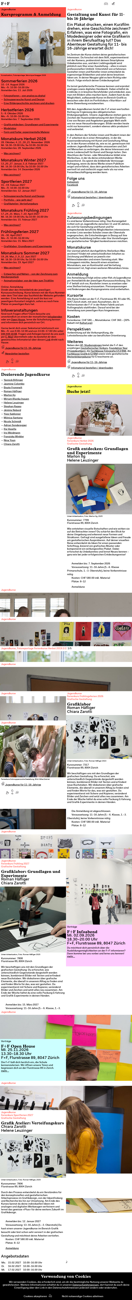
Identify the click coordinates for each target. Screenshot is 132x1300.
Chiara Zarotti (12, 444)
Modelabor (10, 128)
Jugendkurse (8, 369)
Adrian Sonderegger (15, 425)
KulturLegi (86, 323)
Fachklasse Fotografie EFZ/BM (108, 351)
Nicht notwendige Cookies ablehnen (82, 1296)
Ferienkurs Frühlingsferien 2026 (85, 696)
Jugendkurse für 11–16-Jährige (21, 348)
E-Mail (9, 337)
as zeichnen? (13, 153)
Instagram (73, 182)
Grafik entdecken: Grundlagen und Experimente (31, 125)
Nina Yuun (9, 440)
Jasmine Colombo (14, 384)
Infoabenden (55, 317)
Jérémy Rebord (12, 410)
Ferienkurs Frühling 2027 (15, 864)
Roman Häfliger (13, 391)
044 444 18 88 (9, 334)
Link (48, 340)
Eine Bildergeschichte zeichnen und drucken (29, 103)
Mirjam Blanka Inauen (16, 399)
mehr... (71, 956)
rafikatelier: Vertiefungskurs (22, 204)
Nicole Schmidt (12, 421)
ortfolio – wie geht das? (18, 200)
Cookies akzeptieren (35, 1296)
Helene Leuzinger (14, 403)
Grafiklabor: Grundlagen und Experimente (28, 246)
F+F (5, 3)
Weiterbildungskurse (79, 357)
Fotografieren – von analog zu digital (24, 96)
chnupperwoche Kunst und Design (24, 196)
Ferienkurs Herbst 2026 (80, 441)
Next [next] (123, 742)
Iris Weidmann (12, 433)
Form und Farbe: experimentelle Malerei (27, 132)
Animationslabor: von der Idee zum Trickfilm (29, 281)
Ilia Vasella (10, 429)
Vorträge (72, 927)
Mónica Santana (13, 418)
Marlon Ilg (9, 395)
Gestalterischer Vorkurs (94, 348)
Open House (18, 320)
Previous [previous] (9, 742)
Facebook (72, 185)
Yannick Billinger (13, 380)
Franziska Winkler (14, 437)
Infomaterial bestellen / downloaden (90, 197)
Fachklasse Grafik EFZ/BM (82, 354)
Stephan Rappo (12, 406)
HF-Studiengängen (91, 345)
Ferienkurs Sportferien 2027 (17, 1115)
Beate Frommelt (13, 388)
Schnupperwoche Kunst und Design (24, 99)
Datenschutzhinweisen (85, 1285)
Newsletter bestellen (15, 354)
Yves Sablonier (12, 414)
